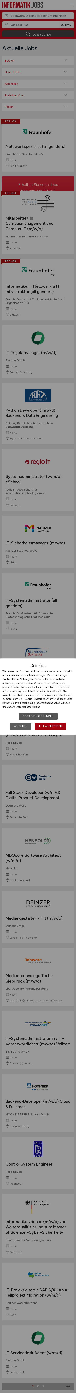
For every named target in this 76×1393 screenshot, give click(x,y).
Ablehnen (20, 726)
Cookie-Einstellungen (38, 716)
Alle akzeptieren (50, 726)
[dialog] (38, 696)
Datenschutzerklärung (28, 706)
